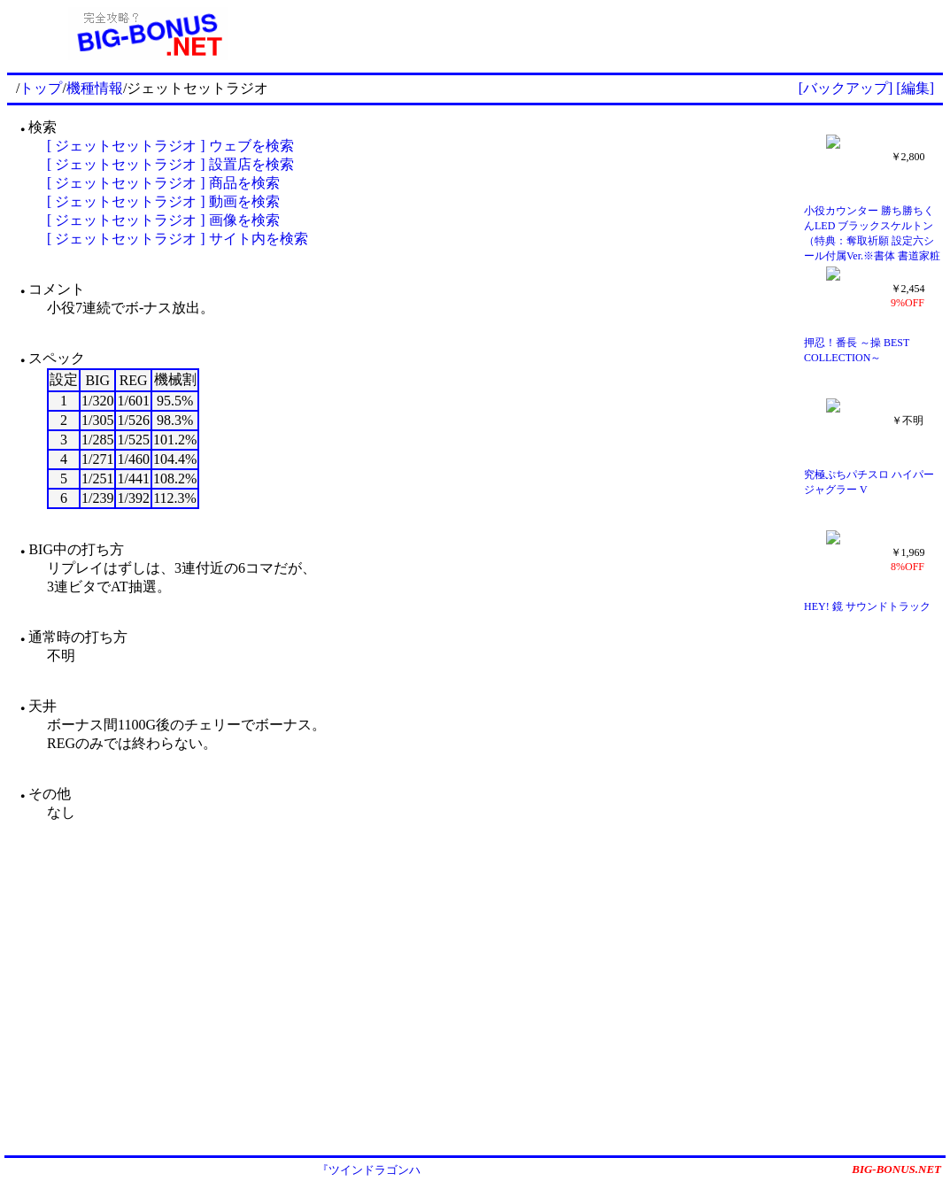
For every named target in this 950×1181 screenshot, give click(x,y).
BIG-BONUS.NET (896, 1169)
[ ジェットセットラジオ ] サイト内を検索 (177, 238)
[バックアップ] (846, 88)
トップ (40, 88)
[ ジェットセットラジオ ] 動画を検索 (163, 201)
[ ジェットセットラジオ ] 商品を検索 (163, 182)
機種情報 (94, 88)
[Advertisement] (615, 33)
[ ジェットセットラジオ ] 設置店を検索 (170, 164)
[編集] (915, 88)
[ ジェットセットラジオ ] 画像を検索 (163, 220)
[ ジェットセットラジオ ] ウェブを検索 (170, 145)
